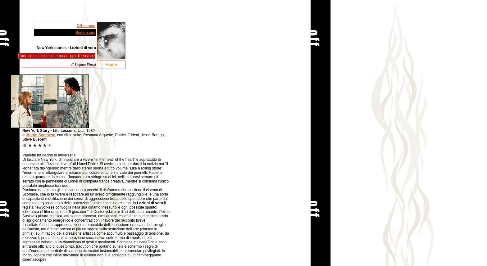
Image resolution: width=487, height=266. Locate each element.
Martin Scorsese (40, 135)
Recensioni (85, 32)
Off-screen (86, 26)
